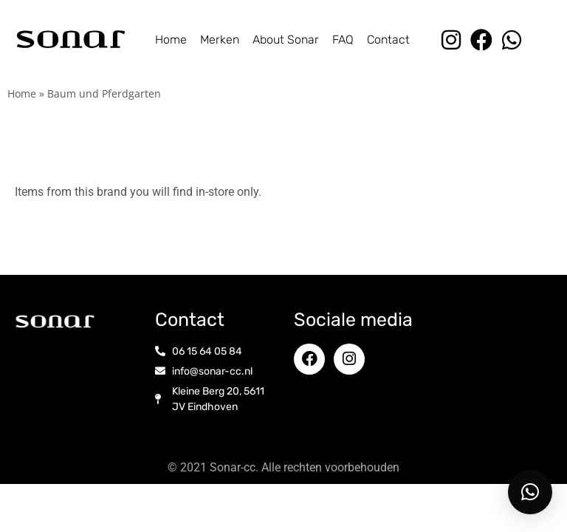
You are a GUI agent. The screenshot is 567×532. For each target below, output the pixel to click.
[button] (530, 492)
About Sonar (285, 40)
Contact (388, 40)
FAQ (343, 40)
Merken (219, 40)
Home (171, 40)
